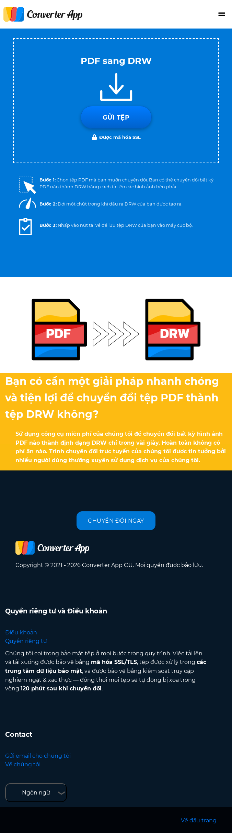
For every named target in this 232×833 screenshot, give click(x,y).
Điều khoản (21, 632)
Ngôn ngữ (36, 792)
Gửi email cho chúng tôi (38, 756)
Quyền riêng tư (26, 641)
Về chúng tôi (22, 764)
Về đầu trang (199, 820)
